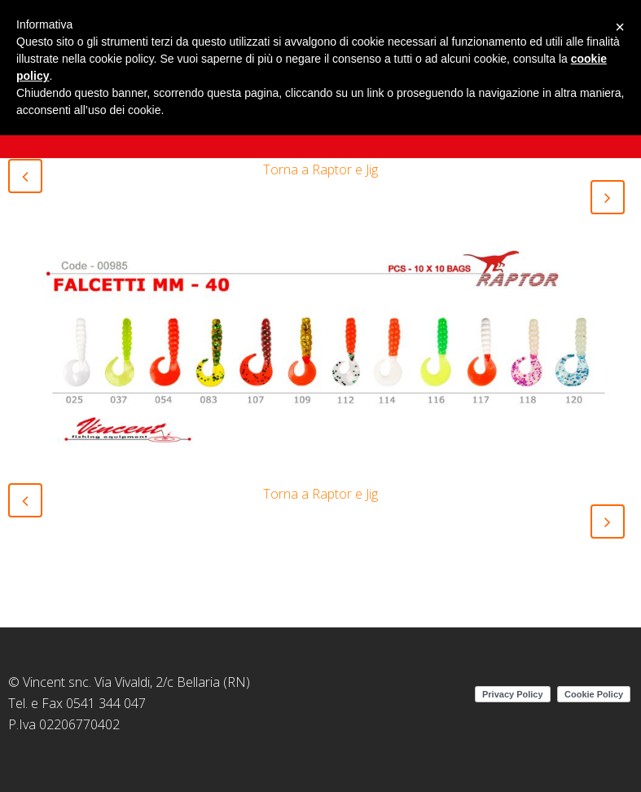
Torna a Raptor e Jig (320, 169)
